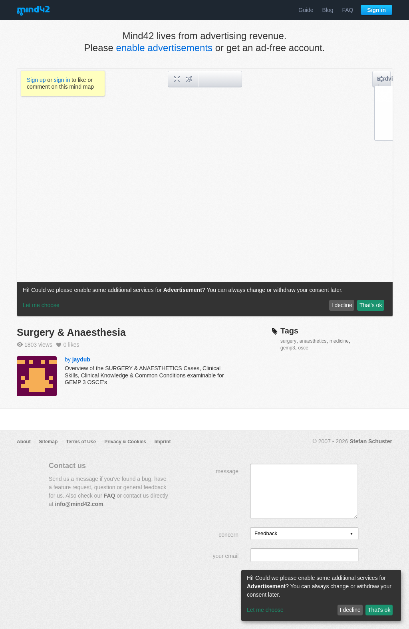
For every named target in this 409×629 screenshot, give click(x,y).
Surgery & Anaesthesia (71, 332)
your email (225, 556)
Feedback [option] (265, 533)
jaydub (81, 359)
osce (303, 348)
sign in (62, 80)
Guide (305, 10)
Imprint (163, 441)
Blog (328, 10)
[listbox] (304, 533)
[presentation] (351, 534)
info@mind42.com (79, 504)
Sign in (376, 10)
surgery (288, 341)
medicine (339, 341)
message (227, 471)
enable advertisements (164, 47)
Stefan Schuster (370, 441)
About (24, 441)
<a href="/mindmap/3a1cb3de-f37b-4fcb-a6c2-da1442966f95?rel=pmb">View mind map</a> (205, 192)
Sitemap (48, 441)
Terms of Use (81, 441)
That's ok (379, 610)
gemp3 (287, 348)
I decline (350, 610)
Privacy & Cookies (125, 441)
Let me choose (265, 610)
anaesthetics (313, 341)
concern (228, 535)
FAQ (347, 10)
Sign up (36, 80)
